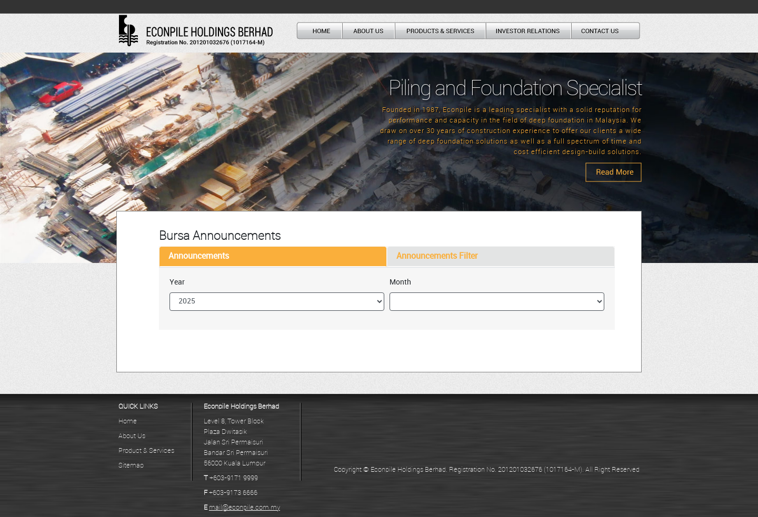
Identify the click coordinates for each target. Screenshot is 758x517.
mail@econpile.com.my (244, 507)
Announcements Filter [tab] (437, 256)
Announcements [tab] (198, 256)
